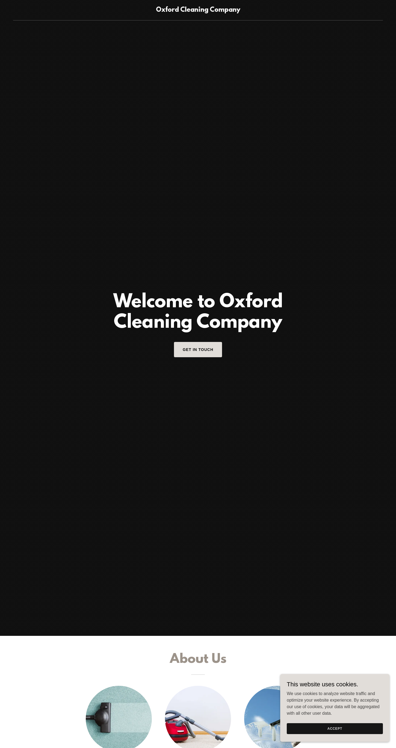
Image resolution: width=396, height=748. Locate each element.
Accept (334, 728)
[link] (198, 10)
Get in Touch (198, 349)
